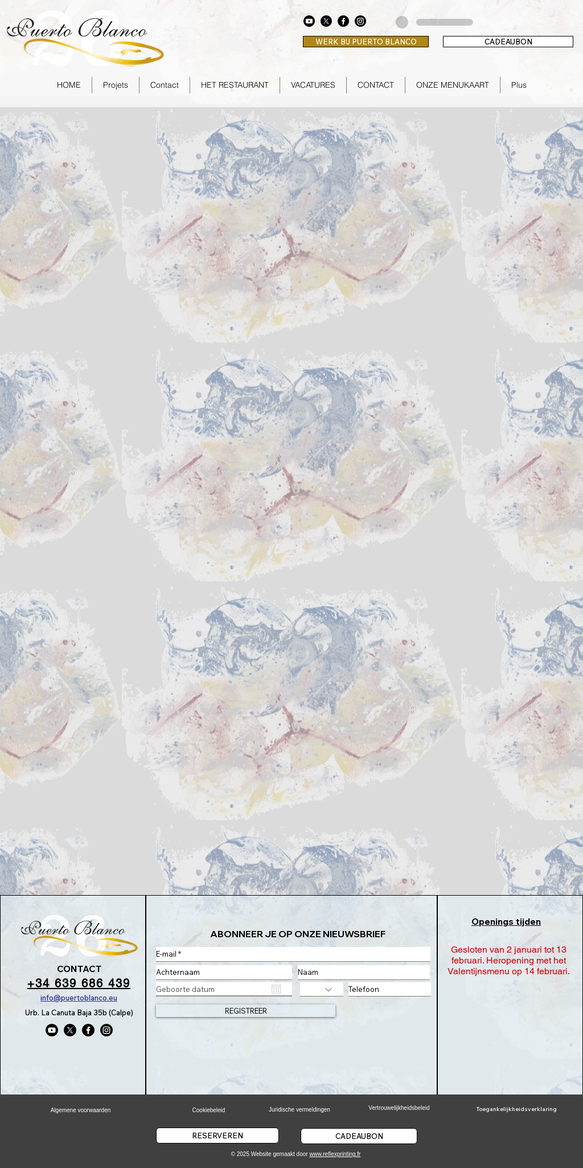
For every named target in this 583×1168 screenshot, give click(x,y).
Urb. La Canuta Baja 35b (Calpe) (79, 1012)
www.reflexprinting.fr (334, 1154)
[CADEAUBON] (508, 41)
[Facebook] (343, 21)
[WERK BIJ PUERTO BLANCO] (366, 41)
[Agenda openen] (276, 989)
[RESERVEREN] (217, 1136)
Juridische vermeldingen (299, 1109)
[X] (326, 21)
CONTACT (79, 968)
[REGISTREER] (245, 1010)
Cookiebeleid (208, 1110)
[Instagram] (360, 21)
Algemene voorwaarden (81, 1110)
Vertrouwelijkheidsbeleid (398, 1108)
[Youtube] (309, 21)
